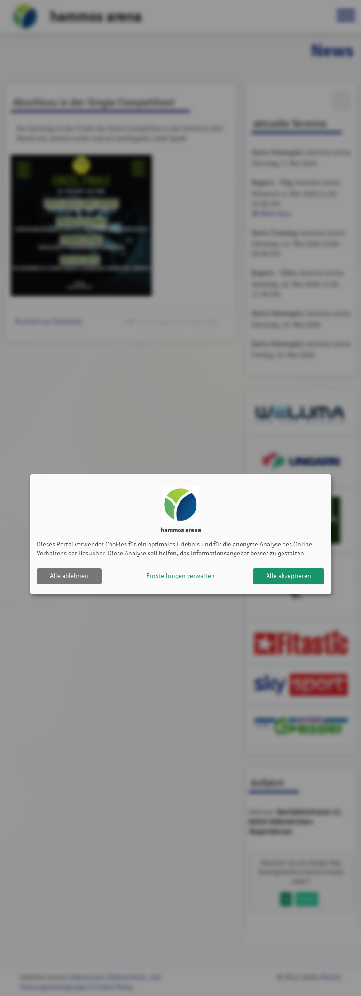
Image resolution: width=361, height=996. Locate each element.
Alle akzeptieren (288, 575)
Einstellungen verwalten (180, 575)
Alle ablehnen (69, 575)
